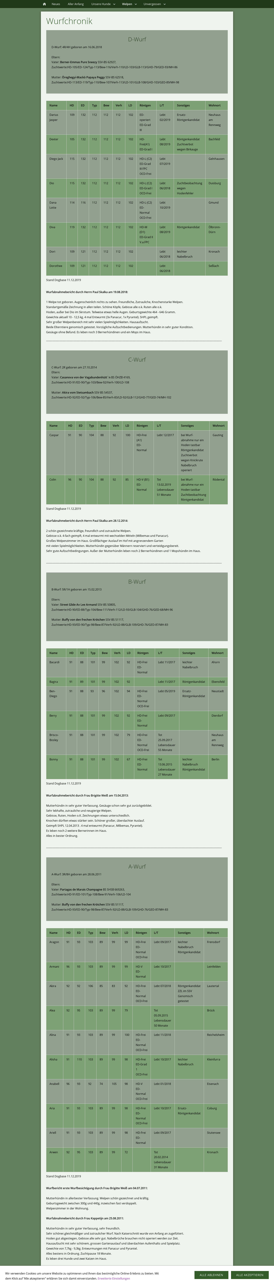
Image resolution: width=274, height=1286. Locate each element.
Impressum (144, 1279)
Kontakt (128, 1279)
